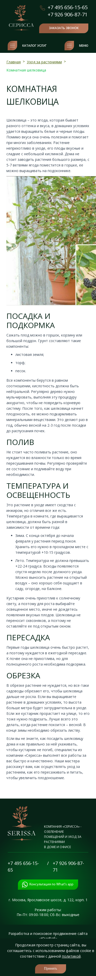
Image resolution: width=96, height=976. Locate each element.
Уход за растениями (44, 61)
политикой (71, 956)
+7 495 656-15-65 (68, 7)
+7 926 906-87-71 (68, 14)
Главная (13, 61)
